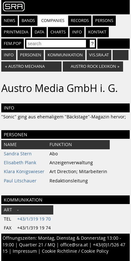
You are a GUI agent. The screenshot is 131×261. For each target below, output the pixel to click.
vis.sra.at (99, 55)
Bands (28, 20)
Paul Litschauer (20, 181)
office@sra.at (74, 245)
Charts (58, 32)
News (9, 20)
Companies (52, 20)
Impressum (25, 251)
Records (80, 20)
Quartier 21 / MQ (37, 245)
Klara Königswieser (24, 171)
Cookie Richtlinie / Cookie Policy (75, 251)
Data (39, 32)
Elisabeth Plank (20, 163)
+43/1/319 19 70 (34, 219)
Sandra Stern (18, 154)
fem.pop (12, 43)
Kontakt (97, 32)
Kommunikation (65, 55)
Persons (104, 20)
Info (77, 32)
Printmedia (16, 32)
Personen (30, 55)
